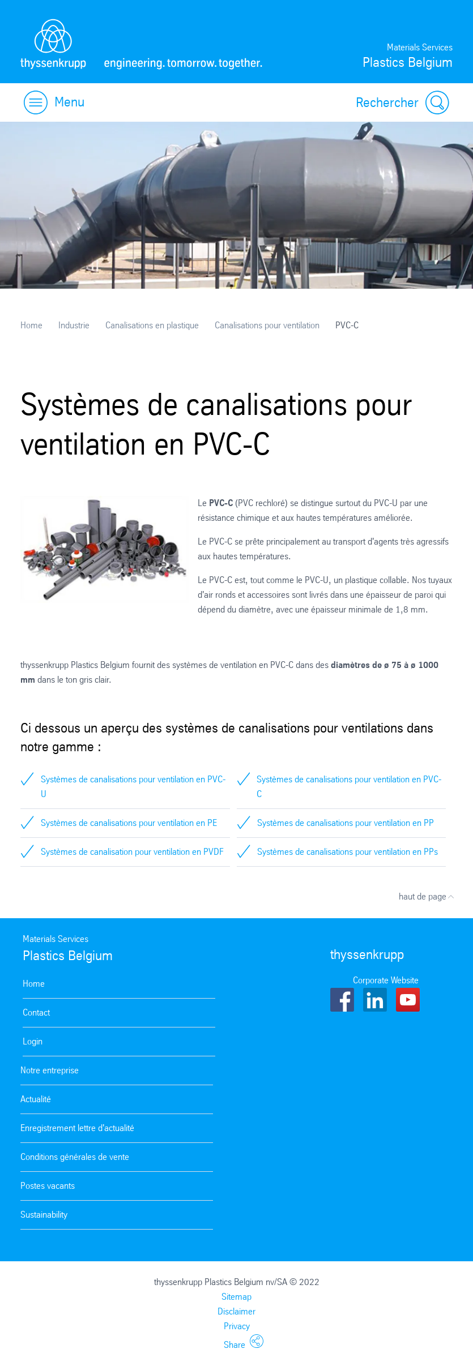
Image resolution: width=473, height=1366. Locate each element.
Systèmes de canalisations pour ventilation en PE (129, 822)
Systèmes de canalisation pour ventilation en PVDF (132, 851)
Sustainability (43, 1214)
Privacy (237, 1326)
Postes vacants (47, 1185)
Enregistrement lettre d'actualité (77, 1128)
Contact (36, 1012)
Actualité (35, 1099)
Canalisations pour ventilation (267, 325)
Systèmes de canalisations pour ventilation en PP (345, 822)
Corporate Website (386, 980)
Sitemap (236, 1296)
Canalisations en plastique (152, 325)
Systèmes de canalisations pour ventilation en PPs (347, 851)
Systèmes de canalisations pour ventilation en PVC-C (349, 786)
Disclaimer (236, 1311)
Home (31, 325)
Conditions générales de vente (74, 1156)
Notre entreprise (49, 1070)
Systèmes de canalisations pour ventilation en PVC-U (133, 786)
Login (32, 1041)
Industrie (74, 325)
